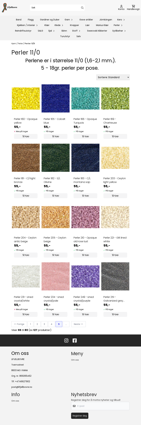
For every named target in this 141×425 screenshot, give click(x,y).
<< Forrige (19, 324)
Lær (87, 25)
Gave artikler (86, 19)
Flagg (31, 19)
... (66, 324)
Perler (20, 43)
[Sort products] (113, 77)
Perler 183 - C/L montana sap (82, 180)
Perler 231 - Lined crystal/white (23, 298)
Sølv (79, 36)
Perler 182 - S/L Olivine (52, 180)
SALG (40, 30)
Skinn (64, 30)
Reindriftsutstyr (23, 30)
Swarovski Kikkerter (97, 30)
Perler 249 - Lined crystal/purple (84, 298)
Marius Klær (102, 25)
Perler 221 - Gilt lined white (115, 239)
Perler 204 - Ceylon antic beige (25, 239)
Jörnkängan (105, 19)
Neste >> (78, 324)
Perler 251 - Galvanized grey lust (113, 299)
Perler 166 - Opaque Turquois (85, 121)
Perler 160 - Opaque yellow (25, 121)
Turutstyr (65, 36)
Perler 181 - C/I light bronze (24, 180)
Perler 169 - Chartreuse (110, 121)
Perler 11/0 (30, 43)
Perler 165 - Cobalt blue (54, 121)
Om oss (75, 360)
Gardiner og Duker (49, 19)
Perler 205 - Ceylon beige (55, 239)
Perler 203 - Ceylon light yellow (114, 180)
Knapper (74, 25)
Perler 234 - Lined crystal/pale (54, 298)
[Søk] (57, 7)
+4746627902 (22, 381)
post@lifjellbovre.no (21, 387)
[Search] (82, 8)
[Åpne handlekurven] (133, 8)
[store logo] (9, 8)
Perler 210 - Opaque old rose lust (85, 239)
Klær (46, 25)
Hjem (14, 43)
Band (18, 19)
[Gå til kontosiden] (121, 8)
